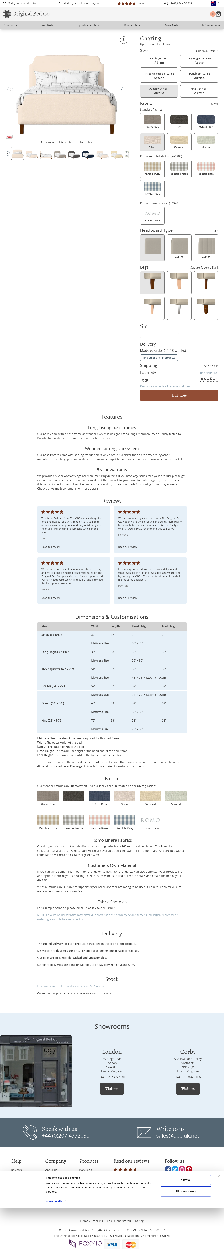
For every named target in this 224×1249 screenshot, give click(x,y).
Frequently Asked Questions (22, 1186)
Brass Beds (86, 1184)
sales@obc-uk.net (103, 908)
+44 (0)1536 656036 (188, 1077)
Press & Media (54, 1191)
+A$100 (179, 248)
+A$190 (206, 248)
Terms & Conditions (24, 1202)
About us (51, 1170)
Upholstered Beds (91, 1177)
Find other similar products (159, 357)
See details (211, 366)
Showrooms (53, 1177)
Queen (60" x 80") (159, 91)
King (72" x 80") (199, 91)
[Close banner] (218, 1217)
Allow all (185, 1220)
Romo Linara (149, 851)
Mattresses (86, 1198)
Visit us (111, 1089)
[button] (124, 89)
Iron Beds (85, 1170)
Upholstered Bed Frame (156, 44)
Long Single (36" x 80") (199, 61)
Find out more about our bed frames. (86, 438)
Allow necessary (185, 1231)
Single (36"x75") (159, 61)
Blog (48, 1184)
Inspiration (18, 1177)
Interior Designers (57, 1198)
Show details (54, 1242)
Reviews (16, 1170)
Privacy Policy (20, 1195)
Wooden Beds (88, 1191)
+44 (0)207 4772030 (112, 1077)
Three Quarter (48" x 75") (159, 76)
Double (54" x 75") (199, 76)
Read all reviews (125, 1172)
